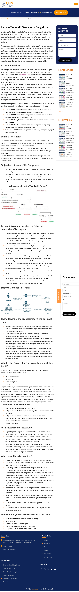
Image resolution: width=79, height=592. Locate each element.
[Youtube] (55, 569)
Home (2, 19)
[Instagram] (44, 569)
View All (60, 111)
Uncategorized (15, 19)
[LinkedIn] (48, 569)
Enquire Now (61, 13)
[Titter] (51, 569)
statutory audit (25, 75)
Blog (7, 19)
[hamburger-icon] (76, 4)
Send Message (65, 61)
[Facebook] (41, 569)
